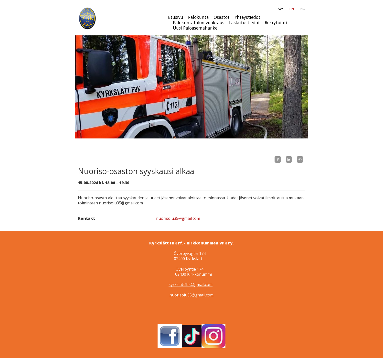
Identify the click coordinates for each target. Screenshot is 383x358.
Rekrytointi (276, 22)
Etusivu (175, 17)
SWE (281, 9)
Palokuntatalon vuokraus (198, 22)
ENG (302, 9)
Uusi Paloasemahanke (195, 28)
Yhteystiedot (247, 17)
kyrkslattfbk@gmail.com (191, 284)
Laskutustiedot (244, 22)
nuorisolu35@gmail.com (178, 218)
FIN (291, 9)
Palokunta (198, 17)
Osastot (222, 17)
